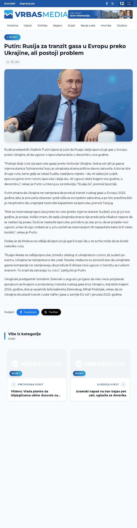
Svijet (71, 25)
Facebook (27, 312)
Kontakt (9, 3)
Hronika (106, 25)
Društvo (122, 25)
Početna (12, 25)
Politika (42, 25)
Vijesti (28, 25)
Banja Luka (88, 25)
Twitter (51, 312)
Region (57, 25)
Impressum (27, 3)
